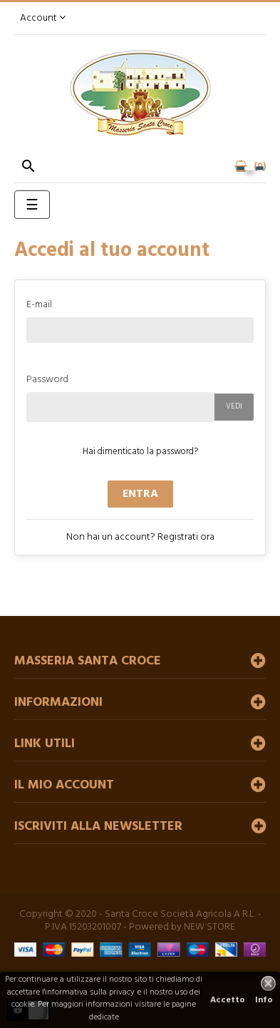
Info (264, 1000)
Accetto (227, 1000)
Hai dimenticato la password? (140, 451)
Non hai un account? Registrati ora (140, 537)
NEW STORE (209, 927)
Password (47, 378)
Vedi (234, 406)
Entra (140, 494)
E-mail (39, 304)
